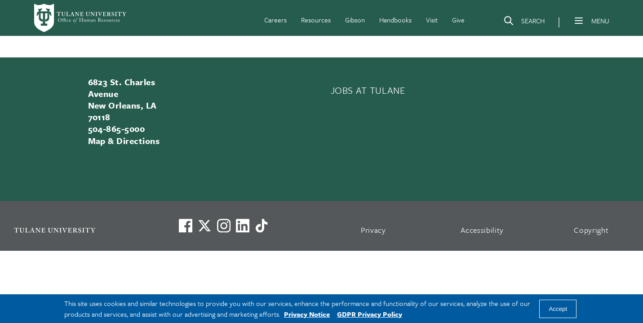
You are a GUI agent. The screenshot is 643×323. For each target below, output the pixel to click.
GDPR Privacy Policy (369, 314)
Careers (275, 20)
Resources (316, 20)
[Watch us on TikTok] (261, 225)
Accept (558, 309)
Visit (432, 20)
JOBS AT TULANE (368, 90)
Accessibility (482, 230)
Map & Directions (124, 141)
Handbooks (395, 20)
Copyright (591, 230)
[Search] (524, 22)
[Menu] (578, 20)
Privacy (373, 230)
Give (458, 20)
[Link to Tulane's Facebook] (224, 225)
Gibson (355, 20)
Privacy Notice (307, 314)
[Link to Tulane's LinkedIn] (242, 225)
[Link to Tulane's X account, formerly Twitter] (204, 225)
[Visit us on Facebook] (185, 225)
